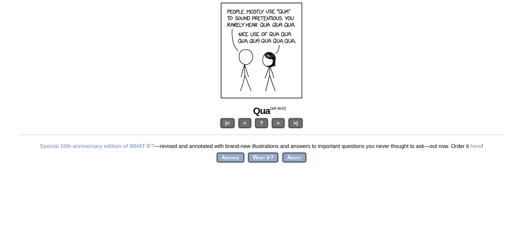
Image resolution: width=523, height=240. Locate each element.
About (294, 157)
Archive (230, 157)
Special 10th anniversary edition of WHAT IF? (97, 146)
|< (227, 123)
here (476, 146)
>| (295, 123)
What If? (263, 157)
